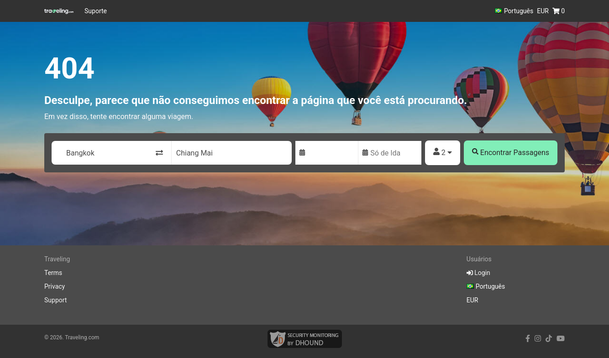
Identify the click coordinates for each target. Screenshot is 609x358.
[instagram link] (538, 338)
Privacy (54, 286)
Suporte (95, 11)
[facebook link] (527, 338)
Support (55, 300)
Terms (53, 272)
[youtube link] (560, 338)
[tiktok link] (549, 338)
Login (478, 272)
